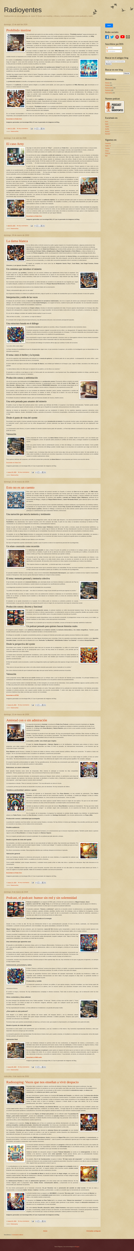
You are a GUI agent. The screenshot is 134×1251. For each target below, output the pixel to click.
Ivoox (106, 121)
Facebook (108, 143)
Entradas (109, 48)
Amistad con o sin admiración (26, 720)
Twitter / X (108, 146)
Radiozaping (14, 1224)
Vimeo (107, 150)
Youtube (107, 148)
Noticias (107, 82)
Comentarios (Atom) (17, 1234)
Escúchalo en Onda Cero (13, 462)
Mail (106, 155)
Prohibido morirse (18, 30)
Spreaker (107, 134)
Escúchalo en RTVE (12, 695)
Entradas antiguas (94, 1231)
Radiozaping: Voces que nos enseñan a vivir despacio (42, 1082)
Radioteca (108, 90)
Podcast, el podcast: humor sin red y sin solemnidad (41, 898)
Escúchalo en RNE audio (34, 1057)
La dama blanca (17, 241)
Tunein (107, 126)
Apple (106, 124)
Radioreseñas (14, 131)
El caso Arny (15, 144)
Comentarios (110, 51)
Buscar (108, 64)
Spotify (107, 129)
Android (107, 131)
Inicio (45, 1231)
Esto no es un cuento (20, 487)
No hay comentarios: (23, 128)
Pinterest (107, 153)
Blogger (77, 1246)
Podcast (107, 85)
